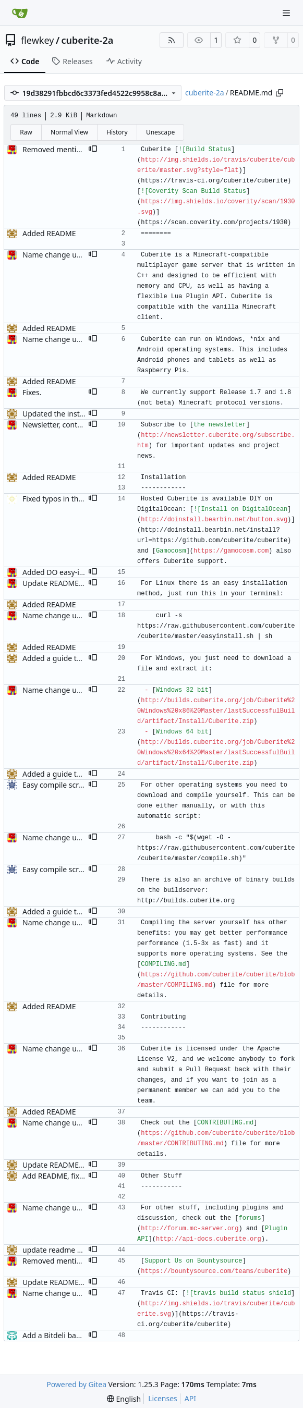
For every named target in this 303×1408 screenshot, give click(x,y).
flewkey (37, 40)
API (190, 1398)
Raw (26, 132)
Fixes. (31, 392)
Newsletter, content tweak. (67, 425)
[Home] (19, 13)
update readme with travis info (75, 1250)
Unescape (160, 132)
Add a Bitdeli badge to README (75, 1335)
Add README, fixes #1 (60, 1176)
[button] (93, 149)
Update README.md (57, 583)
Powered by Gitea (76, 1384)
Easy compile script (55, 785)
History (116, 132)
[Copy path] (279, 92)
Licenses (162, 1398)
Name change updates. (62, 255)
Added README (49, 233)
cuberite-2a (88, 40)
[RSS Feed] (172, 40)
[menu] (124, 1399)
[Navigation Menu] (287, 12)
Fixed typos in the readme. (67, 499)
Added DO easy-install (60, 572)
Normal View (69, 132)
